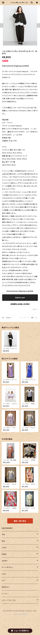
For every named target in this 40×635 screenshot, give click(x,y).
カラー (4, 580)
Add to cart (20, 298)
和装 (3, 541)
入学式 (4, 548)
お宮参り (5, 561)
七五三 (4, 574)
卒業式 (4, 554)
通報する (35, 309)
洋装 (3, 534)
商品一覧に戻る (20, 521)
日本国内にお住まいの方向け (20, 304)
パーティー (5, 594)
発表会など (5, 587)
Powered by (20, 614)
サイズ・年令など (7, 567)
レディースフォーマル (9, 600)
